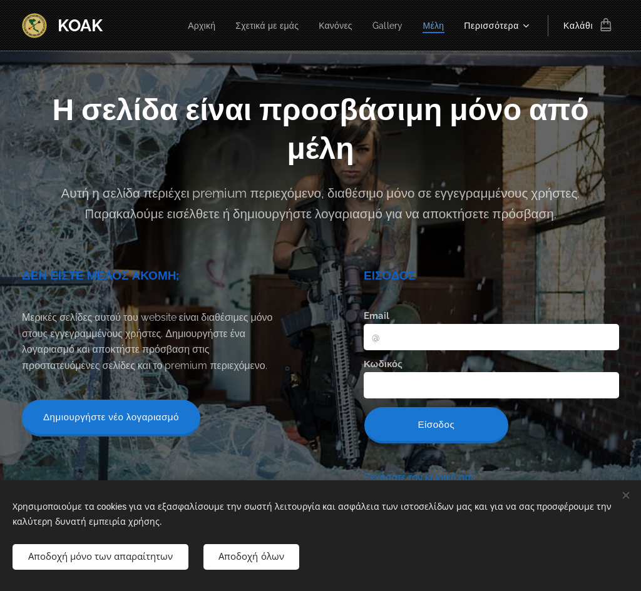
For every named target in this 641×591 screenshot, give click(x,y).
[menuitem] (194, 25)
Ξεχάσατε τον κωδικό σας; (421, 477)
